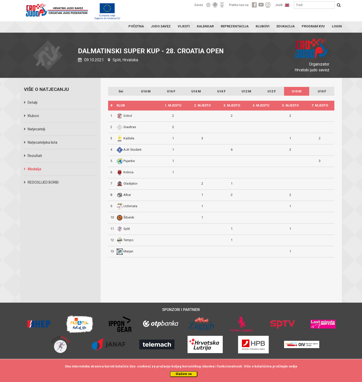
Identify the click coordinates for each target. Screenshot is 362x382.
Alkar (124, 195)
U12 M (246, 91)
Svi (120, 91)
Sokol (124, 116)
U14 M (196, 91)
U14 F (221, 91)
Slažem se (183, 374)
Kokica (125, 172)
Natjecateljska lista (42, 142)
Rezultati (35, 156)
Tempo (125, 240)
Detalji (32, 102)
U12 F (271, 91)
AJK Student (129, 149)
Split (123, 229)
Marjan (125, 251)
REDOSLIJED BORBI (43, 182)
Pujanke (126, 161)
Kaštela (125, 138)
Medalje (34, 169)
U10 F (322, 91)
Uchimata (127, 206)
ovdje (293, 366)
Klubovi (33, 116)
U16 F (171, 91)
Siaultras (126, 127)
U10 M (296, 91)
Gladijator (127, 183)
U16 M (146, 91)
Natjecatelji (36, 129)
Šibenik (125, 217)
